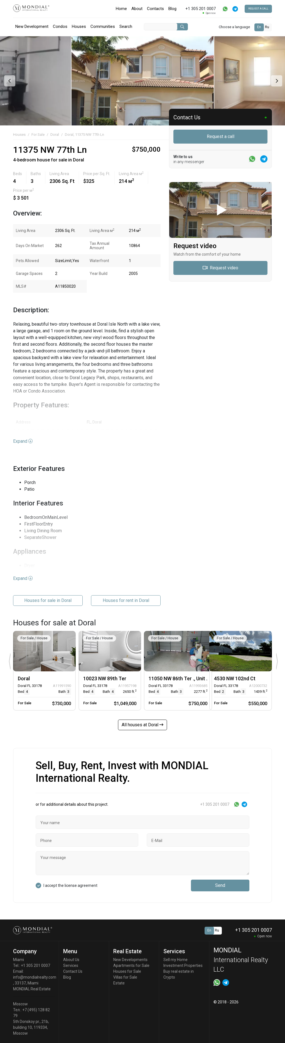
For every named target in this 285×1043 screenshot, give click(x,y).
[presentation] (9, 81)
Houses (79, 26)
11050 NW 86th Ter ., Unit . (178, 678)
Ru (267, 27)
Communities (102, 26)
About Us (71, 959)
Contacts (155, 8)
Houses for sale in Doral (48, 600)
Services (70, 965)
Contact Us (72, 971)
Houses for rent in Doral (126, 600)
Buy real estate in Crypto (178, 974)
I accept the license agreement (70, 885)
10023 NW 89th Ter (104, 678)
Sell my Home (175, 959)
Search (125, 26)
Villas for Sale (125, 977)
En (259, 27)
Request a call (258, 8)
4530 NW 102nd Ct (234, 678)
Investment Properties (183, 965)
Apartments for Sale (131, 965)
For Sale (38, 134)
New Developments (130, 959)
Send (220, 885)
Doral (54, 134)
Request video (220, 267)
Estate (119, 983)
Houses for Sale (127, 971)
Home (121, 8)
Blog (172, 8)
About (136, 8)
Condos (60, 26)
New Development (31, 26)
